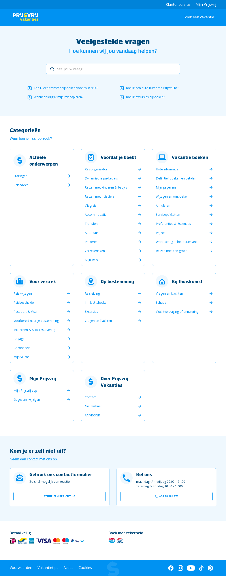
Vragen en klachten (98, 321)
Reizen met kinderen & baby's (106, 187)
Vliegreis (90, 205)
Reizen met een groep (171, 251)
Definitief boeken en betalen (176, 178)
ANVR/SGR (92, 415)
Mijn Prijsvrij (206, 4)
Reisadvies (20, 185)
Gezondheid (21, 348)
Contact (90, 397)
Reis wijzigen (22, 293)
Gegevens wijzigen (26, 399)
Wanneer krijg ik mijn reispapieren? (58, 97)
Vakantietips (48, 567)
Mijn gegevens (166, 187)
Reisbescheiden (24, 302)
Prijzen (161, 233)
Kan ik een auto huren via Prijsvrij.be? (152, 88)
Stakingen (20, 176)
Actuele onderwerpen (43, 160)
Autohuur (91, 233)
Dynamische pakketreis (101, 178)
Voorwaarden (21, 567)
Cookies (85, 567)
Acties (68, 567)
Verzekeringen (95, 251)
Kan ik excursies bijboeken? (145, 97)
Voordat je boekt (118, 157)
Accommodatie (96, 214)
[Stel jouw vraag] (113, 69)
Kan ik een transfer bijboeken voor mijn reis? (65, 88)
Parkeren (91, 242)
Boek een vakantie (198, 17)
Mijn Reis (91, 260)
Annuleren (163, 205)
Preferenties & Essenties (173, 223)
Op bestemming (117, 281)
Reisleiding (92, 293)
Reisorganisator (96, 169)
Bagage (18, 339)
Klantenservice (178, 4)
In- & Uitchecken (96, 302)
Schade (161, 302)
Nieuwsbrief (93, 406)
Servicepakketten (168, 214)
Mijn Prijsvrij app (25, 390)
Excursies (91, 311)
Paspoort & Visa (25, 311)
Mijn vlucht (21, 357)
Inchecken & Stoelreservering (34, 330)
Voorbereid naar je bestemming (36, 321)
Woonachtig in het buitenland (177, 242)
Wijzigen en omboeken (172, 196)
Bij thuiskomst (187, 281)
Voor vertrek (42, 281)
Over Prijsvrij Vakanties (114, 382)
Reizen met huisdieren (100, 196)
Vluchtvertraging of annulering (177, 311)
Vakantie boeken (190, 157)
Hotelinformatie (167, 169)
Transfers (91, 223)
